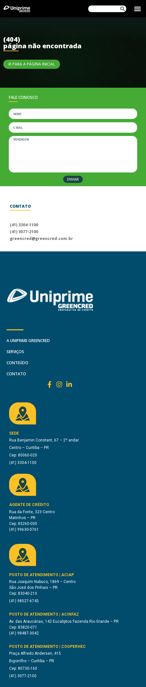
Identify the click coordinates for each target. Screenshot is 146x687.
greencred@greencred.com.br (41, 238)
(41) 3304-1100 (24, 225)
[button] (137, 8)
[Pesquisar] (122, 9)
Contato (16, 374)
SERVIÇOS (15, 351)
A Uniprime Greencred (28, 340)
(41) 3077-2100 (24, 231)
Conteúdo (17, 363)
